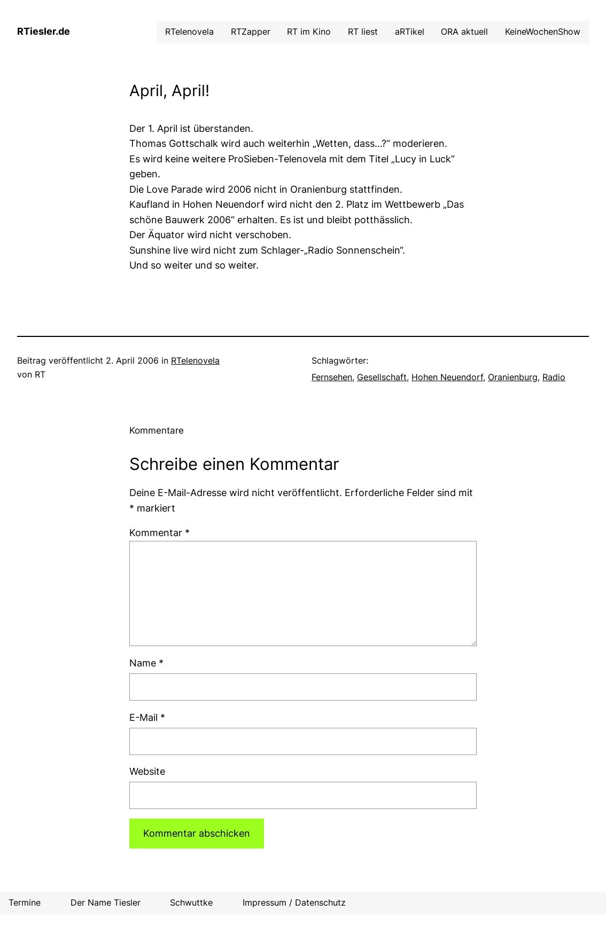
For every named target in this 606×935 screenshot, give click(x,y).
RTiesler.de (43, 31)
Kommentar (159, 532)
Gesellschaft (382, 377)
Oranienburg (513, 377)
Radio (553, 377)
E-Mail (147, 717)
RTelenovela (195, 361)
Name (146, 663)
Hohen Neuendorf (447, 377)
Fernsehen (332, 377)
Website (147, 771)
